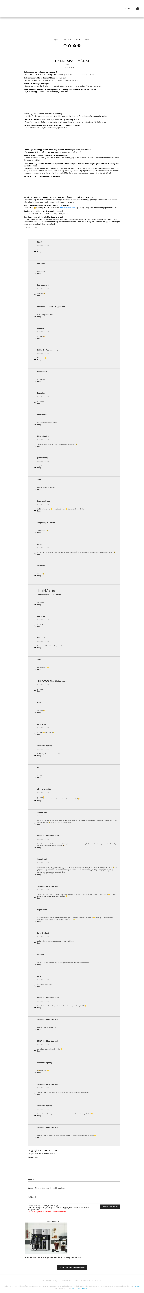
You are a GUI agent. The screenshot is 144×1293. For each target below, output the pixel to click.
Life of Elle (41, 636)
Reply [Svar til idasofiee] (39, 273)
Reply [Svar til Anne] (39, 553)
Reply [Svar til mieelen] (39, 338)
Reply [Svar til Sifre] (39, 488)
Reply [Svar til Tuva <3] (39, 667)
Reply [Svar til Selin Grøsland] (39, 940)
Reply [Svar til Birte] (39, 983)
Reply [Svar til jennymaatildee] (39, 510)
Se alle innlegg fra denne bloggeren (72, 1263)
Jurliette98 (41, 722)
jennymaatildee (43, 500)
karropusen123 (43, 285)
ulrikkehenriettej (44, 786)
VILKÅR (75, 1277)
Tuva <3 (40, 657)
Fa (38, 765)
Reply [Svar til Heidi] (39, 710)
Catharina (41, 614)
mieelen (40, 328)
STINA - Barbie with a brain (48, 833)
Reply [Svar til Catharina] (39, 624)
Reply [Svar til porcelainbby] (39, 467)
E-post (46, 1184)
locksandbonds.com (67, 207)
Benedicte (41, 392)
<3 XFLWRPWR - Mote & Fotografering (53, 679)
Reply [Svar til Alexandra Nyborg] (39, 753)
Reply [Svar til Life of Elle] (39, 646)
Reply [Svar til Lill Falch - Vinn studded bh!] (39, 359)
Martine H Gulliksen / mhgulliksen (51, 306)
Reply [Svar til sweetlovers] (39, 381)
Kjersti (40, 242)
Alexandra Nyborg (44, 743)
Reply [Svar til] (39, 961)
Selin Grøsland (43, 930)
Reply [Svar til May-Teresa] (39, 424)
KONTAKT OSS (85, 1277)
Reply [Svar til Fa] (39, 775)
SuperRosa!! (42, 810)
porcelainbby (42, 457)
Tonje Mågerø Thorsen (46, 521)
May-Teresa (42, 414)
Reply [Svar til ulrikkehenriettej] (39, 798)
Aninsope (41, 564)
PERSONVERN (65, 1277)
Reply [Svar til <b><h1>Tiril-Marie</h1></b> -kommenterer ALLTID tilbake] (39, 603)
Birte (39, 973)
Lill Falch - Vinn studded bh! (48, 349)
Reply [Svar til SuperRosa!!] (39, 821)
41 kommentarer (72, 65)
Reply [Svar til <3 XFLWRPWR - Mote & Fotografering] (39, 689)
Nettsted (32, 1193)
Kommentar (34, 1153)
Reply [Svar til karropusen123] (39, 295)
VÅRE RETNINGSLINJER (49, 1277)
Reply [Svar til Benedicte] (39, 402)
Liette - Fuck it (43, 435)
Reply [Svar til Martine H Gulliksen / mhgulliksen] (39, 316)
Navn (31, 1175)
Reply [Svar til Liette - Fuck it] (39, 445)
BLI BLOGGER (98, 1277)
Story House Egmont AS (80, 1284)
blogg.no (137, 1282)
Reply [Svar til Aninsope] (39, 574)
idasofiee (41, 263)
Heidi (39, 700)
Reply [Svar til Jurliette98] (39, 732)
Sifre (39, 478)
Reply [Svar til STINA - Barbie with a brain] (39, 845)
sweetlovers (42, 371)
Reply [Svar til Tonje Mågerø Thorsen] (39, 531)
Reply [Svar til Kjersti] (39, 252)
